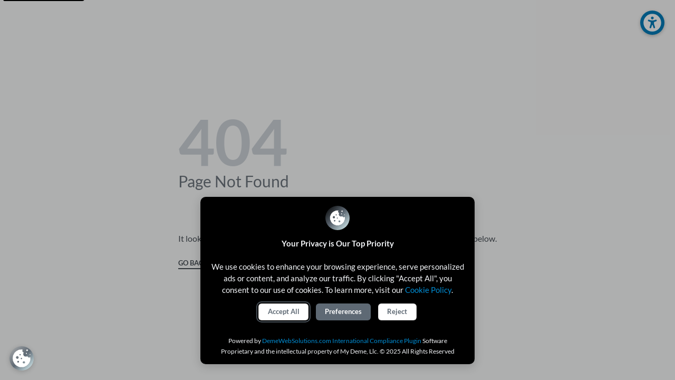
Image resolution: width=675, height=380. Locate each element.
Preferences (343, 311)
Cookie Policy (428, 289)
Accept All (284, 311)
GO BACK (193, 263)
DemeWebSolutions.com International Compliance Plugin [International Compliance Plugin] (341, 341)
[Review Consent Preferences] (21, 358)
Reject (397, 311)
